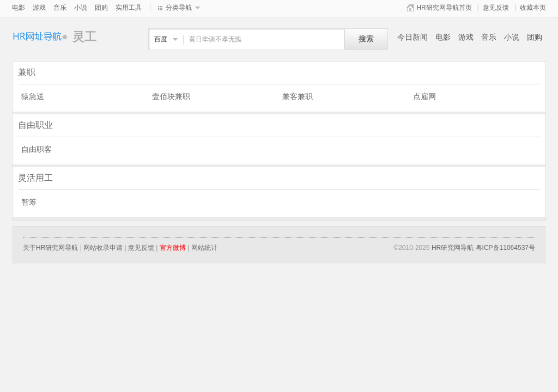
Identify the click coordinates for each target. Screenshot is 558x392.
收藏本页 (533, 7)
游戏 (39, 7)
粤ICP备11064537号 (505, 248)
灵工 (42, 36)
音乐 (59, 7)
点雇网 (424, 96)
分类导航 (179, 7)
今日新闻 (412, 37)
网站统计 (204, 248)
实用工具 (129, 7)
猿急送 (32, 96)
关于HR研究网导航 (50, 248)
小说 (80, 7)
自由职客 (36, 149)
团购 (101, 7)
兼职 (26, 72)
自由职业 (35, 125)
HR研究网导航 (453, 248)
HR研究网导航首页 (443, 7)
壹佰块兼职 (171, 96)
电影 (18, 7)
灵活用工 (35, 177)
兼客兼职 (297, 96)
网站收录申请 (103, 248)
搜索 (366, 39)
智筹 (29, 202)
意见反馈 (496, 7)
